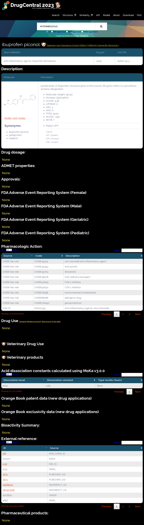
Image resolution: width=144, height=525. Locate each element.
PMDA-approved (90, 32)
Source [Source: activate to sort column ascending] (54, 448)
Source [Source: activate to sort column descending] (8, 255)
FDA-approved (59, 32)
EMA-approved (74, 32)
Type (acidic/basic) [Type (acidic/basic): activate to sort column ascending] (110, 380)
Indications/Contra (70, 45)
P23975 (84, 35)
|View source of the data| (51, 321)
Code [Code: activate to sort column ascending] (38, 255)
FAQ (139, 15)
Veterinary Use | (53, 45)
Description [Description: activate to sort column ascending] (73, 255)
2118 (5, 464)
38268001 (8, 485)
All (50, 32)
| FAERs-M (92, 45)
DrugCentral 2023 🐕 (35, 5)
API (98, 15)
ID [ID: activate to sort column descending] (5, 448)
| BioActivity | (113, 45)
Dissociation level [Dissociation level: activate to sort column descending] (14, 380)
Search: (128, 250)
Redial (106, 15)
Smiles (22, 118)
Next (137, 314)
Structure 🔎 (69, 15)
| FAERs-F (83, 45)
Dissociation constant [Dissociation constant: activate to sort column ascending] (60, 380)
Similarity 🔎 (86, 15)
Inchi (15, 118)
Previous (106, 314)
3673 (5, 479)
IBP (4, 453)
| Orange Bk (102, 45)
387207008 (8, 490)
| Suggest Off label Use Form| (30, 321)
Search (55, 15)
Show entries (10, 250)
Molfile (8, 118)
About (116, 15)
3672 (5, 474)
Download (128, 15)
